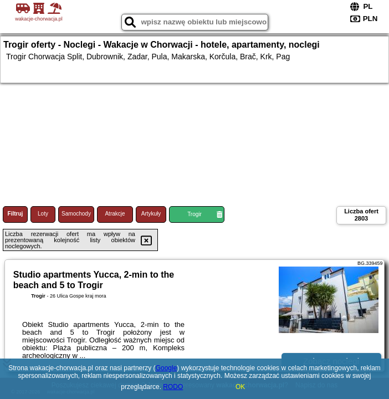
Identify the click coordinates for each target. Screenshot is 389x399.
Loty (43, 214)
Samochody (76, 214)
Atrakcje (115, 214)
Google (166, 368)
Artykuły (151, 214)
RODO (173, 387)
